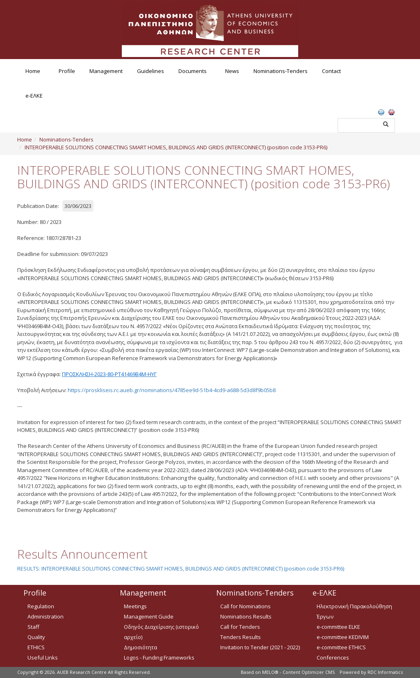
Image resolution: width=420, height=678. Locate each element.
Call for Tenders (240, 626)
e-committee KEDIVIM (343, 637)
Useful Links (42, 657)
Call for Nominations (245, 606)
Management (106, 71)
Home (32, 71)
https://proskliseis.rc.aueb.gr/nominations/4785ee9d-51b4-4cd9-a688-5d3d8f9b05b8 (172, 390)
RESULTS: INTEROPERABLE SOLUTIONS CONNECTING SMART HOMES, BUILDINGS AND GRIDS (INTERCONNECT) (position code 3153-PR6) (180, 568)
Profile (67, 71)
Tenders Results (240, 637)
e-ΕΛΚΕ (34, 95)
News (232, 71)
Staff (33, 626)
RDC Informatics (385, 672)
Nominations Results (246, 616)
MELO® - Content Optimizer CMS (298, 672)
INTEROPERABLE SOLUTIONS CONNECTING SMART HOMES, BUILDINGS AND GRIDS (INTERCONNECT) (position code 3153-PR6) (176, 147)
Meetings (135, 606)
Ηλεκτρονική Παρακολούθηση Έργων (354, 611)
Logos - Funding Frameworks (159, 657)
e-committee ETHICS (341, 647)
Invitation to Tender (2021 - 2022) (260, 647)
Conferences (333, 657)
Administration (45, 616)
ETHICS (36, 647)
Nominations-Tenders (280, 71)
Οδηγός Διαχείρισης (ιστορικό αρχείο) (161, 632)
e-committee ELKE (338, 626)
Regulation (40, 606)
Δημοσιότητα (140, 647)
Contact (331, 71)
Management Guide (148, 616)
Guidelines (150, 71)
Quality (36, 637)
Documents (192, 71)
